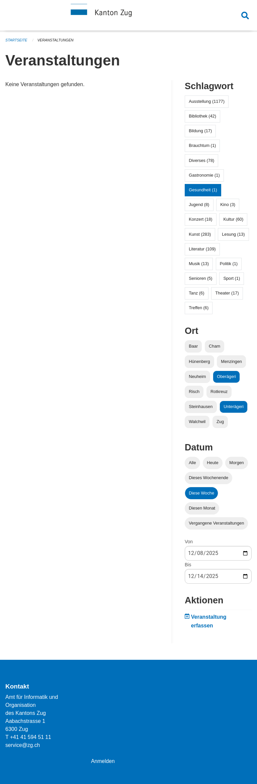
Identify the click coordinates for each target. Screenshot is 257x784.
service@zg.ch (22, 745)
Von (189, 541)
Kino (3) (227, 204)
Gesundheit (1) (203, 189)
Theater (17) (227, 293)
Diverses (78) (201, 160)
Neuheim (197, 376)
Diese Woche (201, 493)
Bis (188, 564)
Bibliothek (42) (202, 116)
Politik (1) (229, 263)
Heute (212, 462)
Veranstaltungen (56, 40)
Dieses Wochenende (208, 477)
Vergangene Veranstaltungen (216, 523)
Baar (193, 346)
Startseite (16, 40)
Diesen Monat (202, 508)
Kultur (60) (233, 219)
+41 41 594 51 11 (31, 737)
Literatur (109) (202, 248)
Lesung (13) (233, 234)
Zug (220, 421)
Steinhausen (200, 406)
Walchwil (197, 421)
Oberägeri (226, 376)
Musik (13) (199, 263)
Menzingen (231, 361)
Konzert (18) (200, 219)
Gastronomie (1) (204, 175)
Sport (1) (231, 278)
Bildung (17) (200, 130)
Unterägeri (234, 406)
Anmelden (103, 761)
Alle (192, 462)
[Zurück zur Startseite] (128, 16)
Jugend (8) (199, 204)
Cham (214, 346)
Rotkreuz (219, 391)
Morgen (236, 462)
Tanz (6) (196, 293)
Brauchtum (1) (202, 145)
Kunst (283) (200, 234)
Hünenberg (199, 361)
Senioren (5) (200, 278)
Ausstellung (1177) (207, 101)
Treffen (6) (198, 307)
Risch (194, 391)
